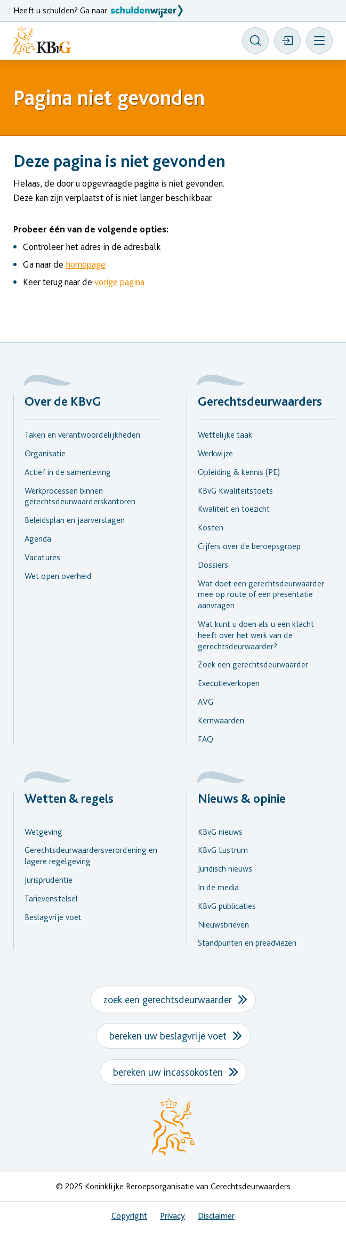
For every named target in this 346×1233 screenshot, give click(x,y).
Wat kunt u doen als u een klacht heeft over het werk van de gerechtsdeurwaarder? (256, 635)
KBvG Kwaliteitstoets (235, 491)
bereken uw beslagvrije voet (168, 1035)
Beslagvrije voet (53, 917)
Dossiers (213, 565)
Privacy (172, 1216)
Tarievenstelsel (51, 898)
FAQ (205, 739)
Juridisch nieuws (225, 869)
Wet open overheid (58, 576)
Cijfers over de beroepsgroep (249, 546)
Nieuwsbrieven (223, 925)
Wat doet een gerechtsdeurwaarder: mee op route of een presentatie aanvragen (262, 594)
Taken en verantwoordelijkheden (82, 435)
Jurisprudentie (49, 880)
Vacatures (42, 557)
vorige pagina (119, 281)
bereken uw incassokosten (168, 1072)
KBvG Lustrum (223, 850)
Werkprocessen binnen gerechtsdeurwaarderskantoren (80, 496)
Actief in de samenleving (68, 472)
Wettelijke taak (225, 435)
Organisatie (45, 453)
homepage (86, 264)
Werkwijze (215, 453)
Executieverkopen (229, 683)
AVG (205, 702)
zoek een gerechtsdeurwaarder (167, 999)
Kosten (210, 527)
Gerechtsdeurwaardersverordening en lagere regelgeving (91, 855)
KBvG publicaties (227, 906)
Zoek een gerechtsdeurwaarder (253, 664)
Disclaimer (216, 1216)
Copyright (129, 1216)
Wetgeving (43, 832)
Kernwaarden (221, 720)
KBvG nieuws (220, 832)
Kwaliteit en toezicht (234, 509)
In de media (218, 887)
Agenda (38, 539)
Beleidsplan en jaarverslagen (75, 520)
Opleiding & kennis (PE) (239, 472)
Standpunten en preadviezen (247, 943)
